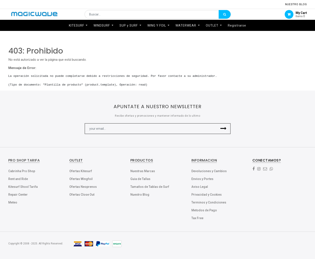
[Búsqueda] (225, 16)
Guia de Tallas (140, 179)
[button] (223, 128)
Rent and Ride (18, 179)
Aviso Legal (199, 186)
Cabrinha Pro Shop (21, 171)
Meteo (12, 202)
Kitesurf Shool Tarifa (23, 186)
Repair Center (18, 194)
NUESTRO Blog (296, 4)
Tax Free (197, 218)
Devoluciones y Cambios (209, 171)
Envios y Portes (202, 179)
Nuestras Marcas (142, 171)
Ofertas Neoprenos (83, 186)
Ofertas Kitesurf (80, 171)
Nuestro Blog (139, 194)
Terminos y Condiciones (208, 202)
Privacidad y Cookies (206, 194)
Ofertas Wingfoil (81, 179)
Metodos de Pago (204, 210)
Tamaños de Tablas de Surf (149, 186)
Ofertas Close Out (81, 194)
